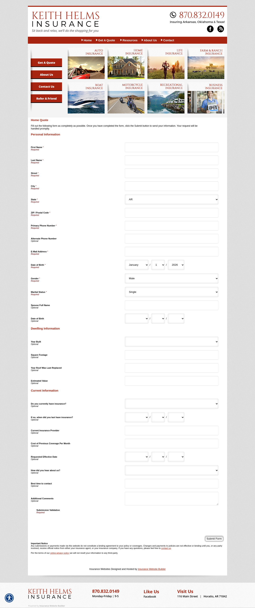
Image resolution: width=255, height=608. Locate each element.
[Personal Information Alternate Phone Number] (172, 239)
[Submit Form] (214, 538)
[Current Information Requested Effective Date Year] (176, 457)
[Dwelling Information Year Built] (172, 342)
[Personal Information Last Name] (172, 160)
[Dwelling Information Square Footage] (172, 355)
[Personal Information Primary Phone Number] (172, 226)
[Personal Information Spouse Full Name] (172, 305)
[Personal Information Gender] (172, 278)
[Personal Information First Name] (172, 147)
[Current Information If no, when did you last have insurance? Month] (137, 417)
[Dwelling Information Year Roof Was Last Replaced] (172, 368)
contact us (166, 548)
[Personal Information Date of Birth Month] (137, 265)
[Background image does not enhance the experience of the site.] (86, 40)
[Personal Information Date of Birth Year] (176, 265)
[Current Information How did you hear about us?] (172, 470)
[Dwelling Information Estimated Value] (172, 381)
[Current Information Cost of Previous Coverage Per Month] (172, 443)
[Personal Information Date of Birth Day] (158, 265)
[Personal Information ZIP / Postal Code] (172, 213)
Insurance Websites (99, 569)
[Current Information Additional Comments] (172, 498)
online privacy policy (59, 553)
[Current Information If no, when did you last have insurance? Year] (176, 417)
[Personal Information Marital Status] (172, 292)
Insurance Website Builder (152, 569)
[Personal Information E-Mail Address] (172, 252)
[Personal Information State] (172, 199)
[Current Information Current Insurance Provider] (172, 430)
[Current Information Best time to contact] (172, 484)
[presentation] (66, 521)
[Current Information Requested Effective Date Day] (158, 457)
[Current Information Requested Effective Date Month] (137, 457)
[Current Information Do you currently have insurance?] (172, 404)
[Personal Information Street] (172, 173)
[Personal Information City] (172, 186)
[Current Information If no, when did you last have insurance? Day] (158, 417)
